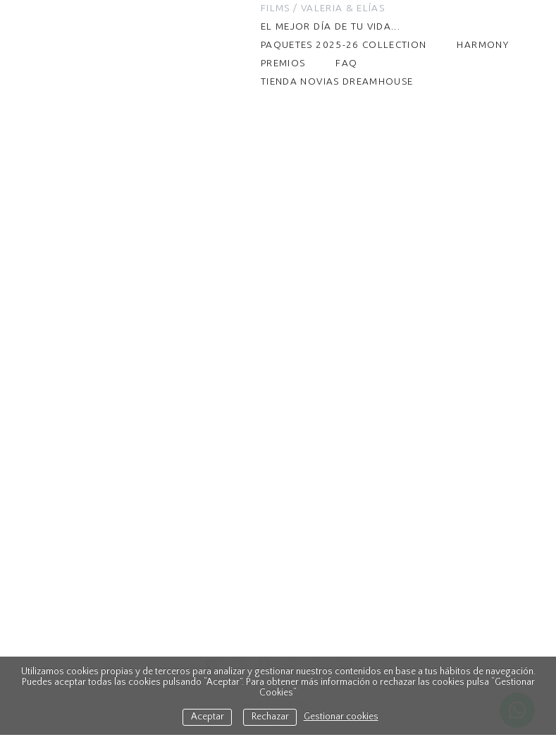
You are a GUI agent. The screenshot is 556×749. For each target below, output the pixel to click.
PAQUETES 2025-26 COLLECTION (343, 44)
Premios (283, 62)
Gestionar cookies (341, 717)
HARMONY (482, 44)
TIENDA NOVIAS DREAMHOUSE (337, 81)
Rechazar (270, 717)
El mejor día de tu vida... (330, 26)
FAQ (346, 62)
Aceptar (207, 717)
